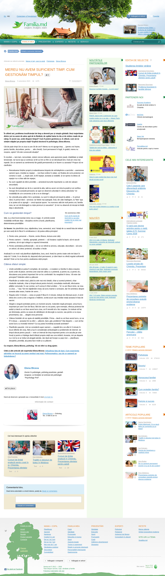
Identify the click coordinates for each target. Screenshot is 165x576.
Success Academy (144, 102)
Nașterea (47, 534)
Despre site (24, 532)
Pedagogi (118, 532)
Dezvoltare (48, 550)
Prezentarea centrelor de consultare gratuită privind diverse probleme (148, 477)
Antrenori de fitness (122, 534)
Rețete (72, 42)
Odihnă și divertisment (99, 542)
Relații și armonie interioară (142, 350)
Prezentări (45, 42)
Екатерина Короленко (66, 453)
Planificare (48, 529)
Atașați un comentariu (25, 505)
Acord (22, 529)
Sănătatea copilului (51, 547)
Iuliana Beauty (93, 86)
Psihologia (50, 61)
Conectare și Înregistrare (26, 16)
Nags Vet (140, 136)
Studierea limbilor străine (138, 66)
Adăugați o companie (55, 561)
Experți (59, 42)
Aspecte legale (73, 542)
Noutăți (94, 218)
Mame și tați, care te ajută (35, 61)
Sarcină (47, 532)
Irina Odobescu (132, 294)
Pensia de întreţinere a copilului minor (146, 451)
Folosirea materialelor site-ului (54, 571)
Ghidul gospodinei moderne (149, 532)
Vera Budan (142, 461)
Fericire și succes (146, 401)
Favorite (156, 16)
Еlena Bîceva (61, 61)
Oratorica (92, 174)
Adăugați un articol (138, 16)
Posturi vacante (26, 537)
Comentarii (76, 81)
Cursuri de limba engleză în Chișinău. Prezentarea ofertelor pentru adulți (149, 75)
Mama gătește (144, 529)
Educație (94, 532)
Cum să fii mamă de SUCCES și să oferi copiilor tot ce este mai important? (73, 219)
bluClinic (140, 115)
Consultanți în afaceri (123, 537)
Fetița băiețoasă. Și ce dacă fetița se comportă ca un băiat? (148, 426)
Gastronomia (72, 552)
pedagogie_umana (95, 204)
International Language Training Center (134, 222)
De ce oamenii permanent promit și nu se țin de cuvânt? (149, 465)
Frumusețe (72, 534)
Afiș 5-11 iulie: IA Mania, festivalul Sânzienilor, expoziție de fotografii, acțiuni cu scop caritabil (104, 242)
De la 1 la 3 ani (49, 539)
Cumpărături (48, 552)
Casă (70, 529)
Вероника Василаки (145, 85)
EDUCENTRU (131, 183)
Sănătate (71, 532)
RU (5, 16)
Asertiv (139, 124)
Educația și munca (74, 537)
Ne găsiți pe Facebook (15, 569)
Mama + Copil (10, 42)
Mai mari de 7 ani (50, 545)
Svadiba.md (143, 540)
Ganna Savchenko (144, 422)
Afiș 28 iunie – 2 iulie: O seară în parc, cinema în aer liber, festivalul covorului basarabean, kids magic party (103, 269)
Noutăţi (23, 534)
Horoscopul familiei (147, 378)
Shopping (94, 545)
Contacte (23, 539)
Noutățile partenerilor (98, 61)
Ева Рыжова (12, 457)
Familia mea (28, 42)
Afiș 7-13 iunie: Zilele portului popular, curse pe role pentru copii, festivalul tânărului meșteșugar (103, 297)
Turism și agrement (75, 545)
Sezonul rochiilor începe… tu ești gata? (103, 89)
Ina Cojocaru (37, 457)
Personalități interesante (77, 550)
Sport (70, 539)
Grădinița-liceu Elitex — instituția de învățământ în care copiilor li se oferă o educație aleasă (146, 31)
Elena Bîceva (31, 368)
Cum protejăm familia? (148, 389)
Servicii (84, 42)
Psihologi (118, 529)
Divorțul (141, 366)
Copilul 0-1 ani (49, 537)
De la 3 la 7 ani (49, 542)
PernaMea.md (142, 146)
